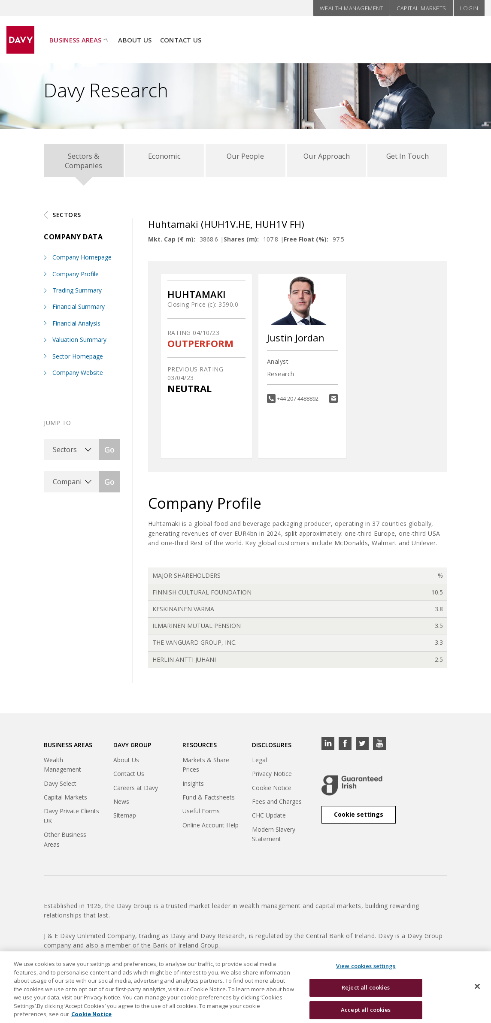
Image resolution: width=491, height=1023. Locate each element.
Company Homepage (82, 260)
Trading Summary (77, 293)
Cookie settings (358, 817)
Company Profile (75, 277)
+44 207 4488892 (297, 401)
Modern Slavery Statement (273, 837)
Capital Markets (421, 8)
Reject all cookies (366, 993)
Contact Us (181, 34)
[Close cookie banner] (477, 992)
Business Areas (75, 35)
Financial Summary (78, 309)
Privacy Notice (272, 777)
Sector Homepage (77, 359)
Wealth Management (352, 8)
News (121, 804)
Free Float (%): (306, 242)
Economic (164, 157)
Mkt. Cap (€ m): (171, 242)
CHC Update (269, 818)
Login (469, 8)
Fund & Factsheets (208, 800)
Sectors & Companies (83, 162)
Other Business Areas (65, 842)
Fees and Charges (277, 804)
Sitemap (124, 818)
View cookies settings (366, 972)
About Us (135, 34)
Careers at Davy (135, 791)
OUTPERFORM (200, 346)
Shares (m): (241, 242)
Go (109, 452)
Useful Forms (201, 814)
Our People (245, 157)
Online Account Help (210, 828)
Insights (193, 786)
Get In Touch (407, 157)
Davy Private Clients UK (71, 818)
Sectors (66, 218)
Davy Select (60, 786)
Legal (259, 763)
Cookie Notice (271, 791)
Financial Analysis (76, 326)
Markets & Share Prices (205, 767)
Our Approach (326, 157)
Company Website (77, 375)
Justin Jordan (295, 340)
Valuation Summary (79, 342)
